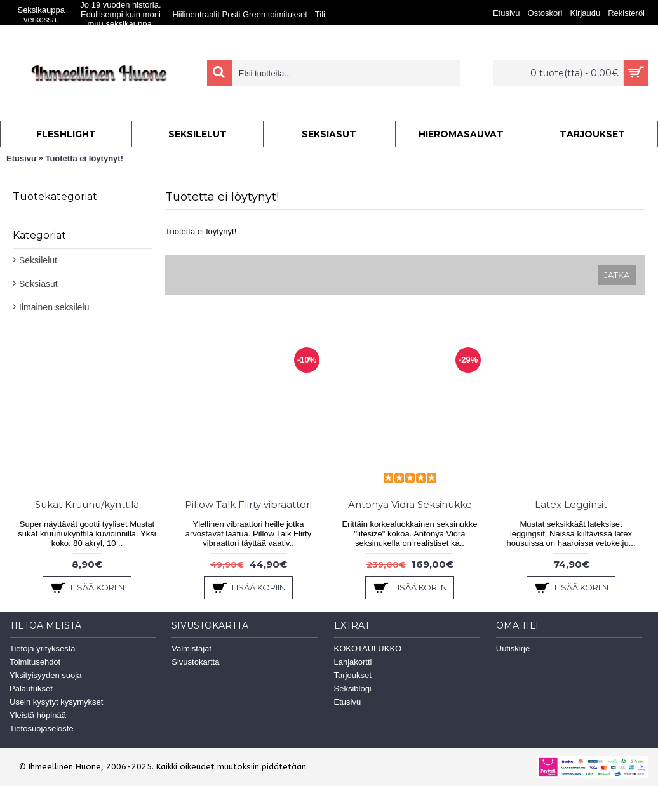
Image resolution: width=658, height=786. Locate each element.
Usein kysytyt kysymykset (56, 702)
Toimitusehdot (35, 662)
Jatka (616, 275)
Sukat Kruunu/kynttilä (87, 504)
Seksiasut (38, 284)
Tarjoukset (353, 675)
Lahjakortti (353, 662)
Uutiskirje (513, 648)
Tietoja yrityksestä (43, 648)
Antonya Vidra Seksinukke (410, 504)
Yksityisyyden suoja (45, 675)
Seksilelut (38, 260)
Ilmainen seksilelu (54, 307)
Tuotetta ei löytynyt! (84, 158)
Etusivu (21, 158)
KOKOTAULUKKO (368, 648)
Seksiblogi (353, 688)
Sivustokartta (195, 662)
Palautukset (31, 688)
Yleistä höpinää (38, 715)
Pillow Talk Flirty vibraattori (248, 504)
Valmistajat (191, 648)
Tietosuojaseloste (42, 728)
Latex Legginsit (571, 504)
